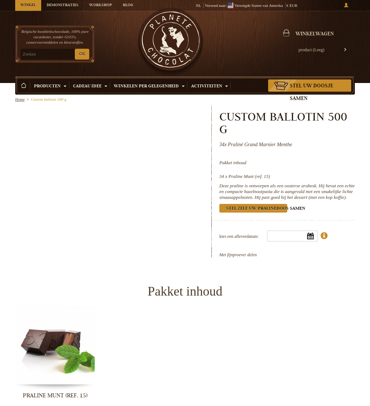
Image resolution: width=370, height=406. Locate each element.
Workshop (100, 5)
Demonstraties (62, 5)
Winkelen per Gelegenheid (149, 86)
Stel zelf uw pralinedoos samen (256, 209)
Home (20, 99)
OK (82, 54)
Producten (50, 86)
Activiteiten (209, 86)
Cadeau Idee (90, 86)
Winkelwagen (315, 34)
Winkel (28, 5)
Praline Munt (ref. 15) (249, 176)
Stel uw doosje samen (311, 92)
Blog (128, 5)
